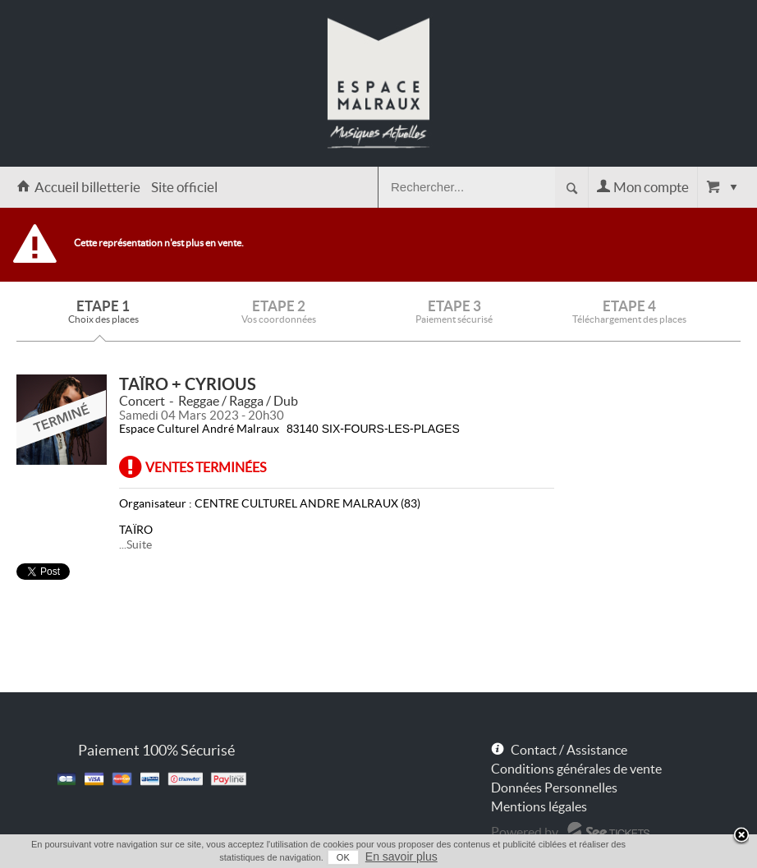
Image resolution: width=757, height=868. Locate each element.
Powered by (524, 831)
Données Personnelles (554, 787)
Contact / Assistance (569, 749)
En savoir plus (401, 856)
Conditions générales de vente (576, 768)
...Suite (135, 544)
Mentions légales (539, 806)
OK (343, 857)
